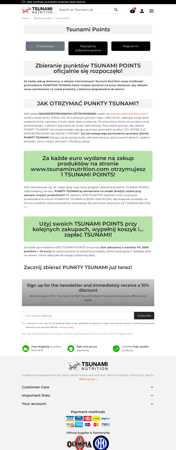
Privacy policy (67, 327)
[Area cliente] (142, 10)
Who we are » (88, 379)
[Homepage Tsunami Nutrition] (37, 11)
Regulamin (131, 46)
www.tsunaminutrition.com (128, 113)
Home (25, 18)
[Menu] (150, 10)
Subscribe (144, 315)
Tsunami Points (42, 18)
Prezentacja (45, 46)
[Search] (88, 9)
